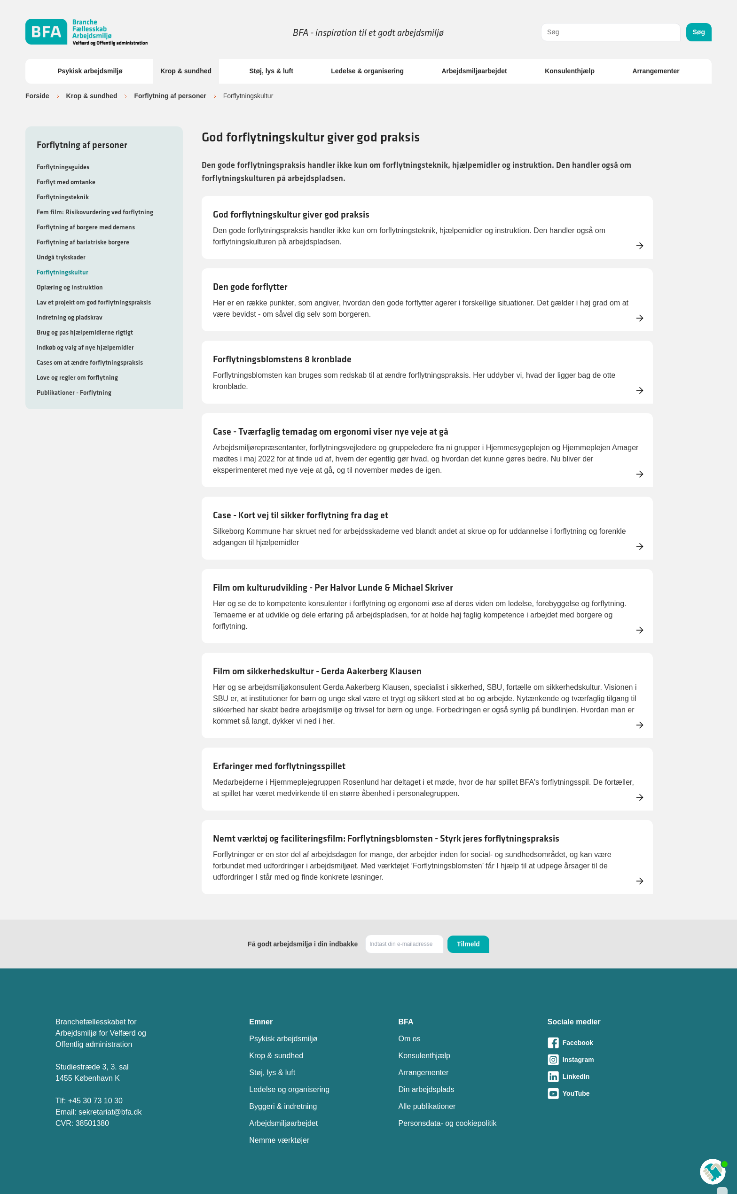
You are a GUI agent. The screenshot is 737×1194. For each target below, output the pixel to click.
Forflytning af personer (170, 96)
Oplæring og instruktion (70, 287)
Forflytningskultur (62, 272)
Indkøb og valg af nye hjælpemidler (85, 347)
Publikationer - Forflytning (74, 392)
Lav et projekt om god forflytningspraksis (94, 302)
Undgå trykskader (61, 257)
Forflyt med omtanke (66, 182)
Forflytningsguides (63, 167)
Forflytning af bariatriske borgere (83, 242)
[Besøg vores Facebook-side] (615, 1042)
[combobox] (611, 32)
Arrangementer (655, 71)
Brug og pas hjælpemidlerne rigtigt (85, 332)
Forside (37, 96)
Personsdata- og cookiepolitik (448, 1123)
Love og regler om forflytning (77, 377)
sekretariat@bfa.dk (110, 1112)
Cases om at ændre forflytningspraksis (90, 362)
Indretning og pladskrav (69, 317)
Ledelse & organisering (367, 71)
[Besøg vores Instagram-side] (615, 1059)
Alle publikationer (427, 1106)
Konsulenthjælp (570, 71)
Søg (699, 32)
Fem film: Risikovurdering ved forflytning (95, 212)
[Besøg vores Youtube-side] (615, 1093)
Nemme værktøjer (279, 1140)
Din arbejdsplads (427, 1089)
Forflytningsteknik (63, 197)
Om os (410, 1039)
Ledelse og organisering (289, 1089)
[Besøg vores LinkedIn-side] (615, 1076)
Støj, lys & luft (271, 71)
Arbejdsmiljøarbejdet (474, 71)
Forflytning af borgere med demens (86, 227)
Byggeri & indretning (283, 1106)
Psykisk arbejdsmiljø (90, 71)
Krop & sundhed (186, 71)
